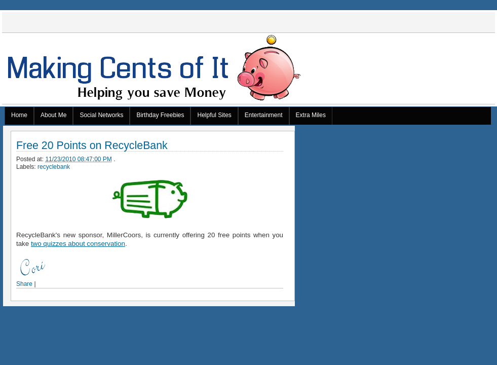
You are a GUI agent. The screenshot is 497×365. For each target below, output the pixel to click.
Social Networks (101, 115)
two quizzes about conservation (78, 243)
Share (24, 283)
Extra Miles (311, 115)
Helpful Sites (214, 115)
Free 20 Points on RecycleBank (92, 145)
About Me (53, 115)
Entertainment (264, 115)
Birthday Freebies (160, 115)
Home (19, 115)
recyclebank (53, 166)
